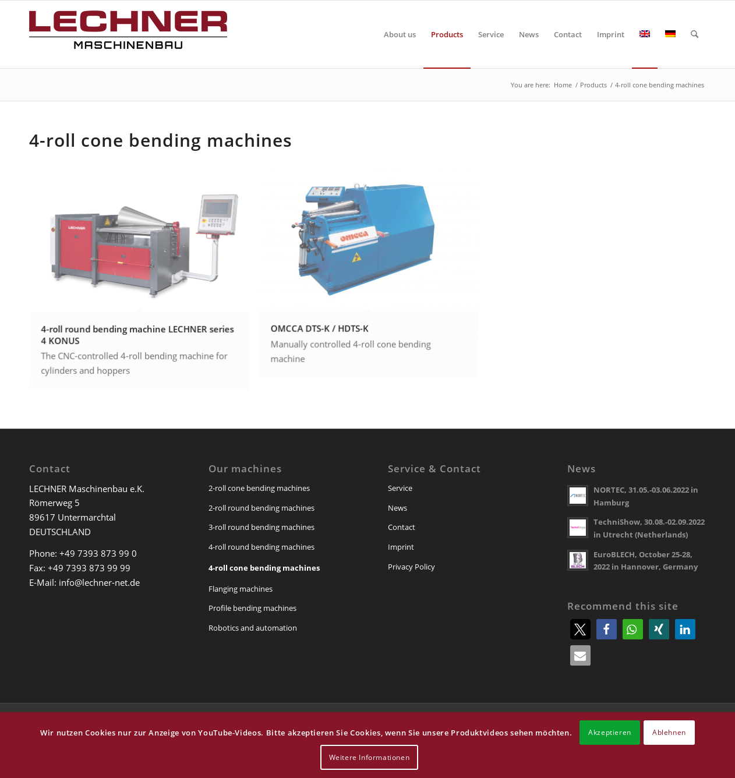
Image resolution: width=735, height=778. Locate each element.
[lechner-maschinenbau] (128, 34)
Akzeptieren (609, 732)
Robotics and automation (253, 628)
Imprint (401, 547)
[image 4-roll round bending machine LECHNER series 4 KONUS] (144, 283)
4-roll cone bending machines (264, 568)
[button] (580, 629)
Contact (401, 527)
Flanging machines (241, 589)
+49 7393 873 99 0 (98, 553)
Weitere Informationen (369, 757)
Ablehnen (669, 732)
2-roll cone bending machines (259, 488)
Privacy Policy (411, 566)
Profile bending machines (252, 608)
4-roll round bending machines (262, 547)
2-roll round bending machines (262, 508)
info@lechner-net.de (99, 582)
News (397, 508)
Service (400, 488)
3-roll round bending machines (262, 527)
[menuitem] (399, 34)
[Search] (694, 34)
